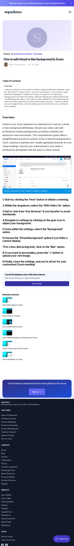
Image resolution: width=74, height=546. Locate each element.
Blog (3, 453)
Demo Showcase (8, 473)
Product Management (10, 429)
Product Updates (8, 477)
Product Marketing (8, 422)
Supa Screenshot (8, 519)
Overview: (8, 86)
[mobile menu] (70, 12)
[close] (71, 3)
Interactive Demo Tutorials (28, 54)
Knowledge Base (8, 470)
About (3, 450)
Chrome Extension (8, 480)
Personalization (7, 502)
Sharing (4, 505)
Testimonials (6, 460)
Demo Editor (6, 498)
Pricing (4, 463)
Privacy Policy (7, 536)
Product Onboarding (9, 425)
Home (7, 54)
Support (4, 484)
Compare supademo (9, 467)
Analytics (4, 508)
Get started (37, 284)
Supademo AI (6, 512)
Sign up (37, 392)
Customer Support (8, 432)
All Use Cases (6, 439)
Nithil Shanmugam (17, 64)
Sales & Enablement (9, 415)
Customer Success (8, 418)
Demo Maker (6, 495)
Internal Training (7, 435)
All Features (5, 525)
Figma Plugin (6, 522)
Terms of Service (8, 540)
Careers (4, 457)
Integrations (6, 515)
